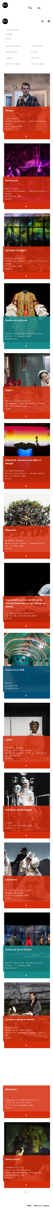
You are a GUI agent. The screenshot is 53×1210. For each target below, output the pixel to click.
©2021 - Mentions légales (38, 1205)
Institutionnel (13, 64)
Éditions (35, 58)
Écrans (34, 52)
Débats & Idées (38, 64)
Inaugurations (13, 46)
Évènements (11, 52)
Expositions (37, 46)
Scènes (9, 58)
